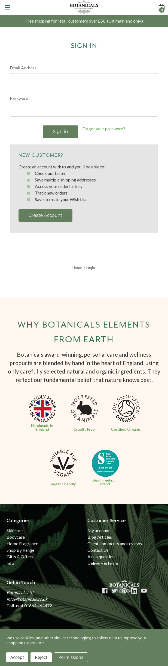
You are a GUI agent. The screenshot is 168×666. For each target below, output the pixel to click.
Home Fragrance (22, 543)
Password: (19, 98)
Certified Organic (126, 429)
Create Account (45, 215)
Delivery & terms (103, 563)
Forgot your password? (103, 128)
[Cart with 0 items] (161, 7)
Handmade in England (42, 427)
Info (10, 563)
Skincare (15, 530)
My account (98, 530)
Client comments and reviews (114, 543)
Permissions (71, 657)
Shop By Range (20, 550)
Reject (41, 657)
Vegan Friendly (63, 484)
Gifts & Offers (20, 556)
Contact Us (98, 550)
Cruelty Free (84, 429)
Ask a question (101, 556)
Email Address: (24, 67)
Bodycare (16, 536)
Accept (17, 657)
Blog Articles (99, 536)
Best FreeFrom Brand (105, 482)
